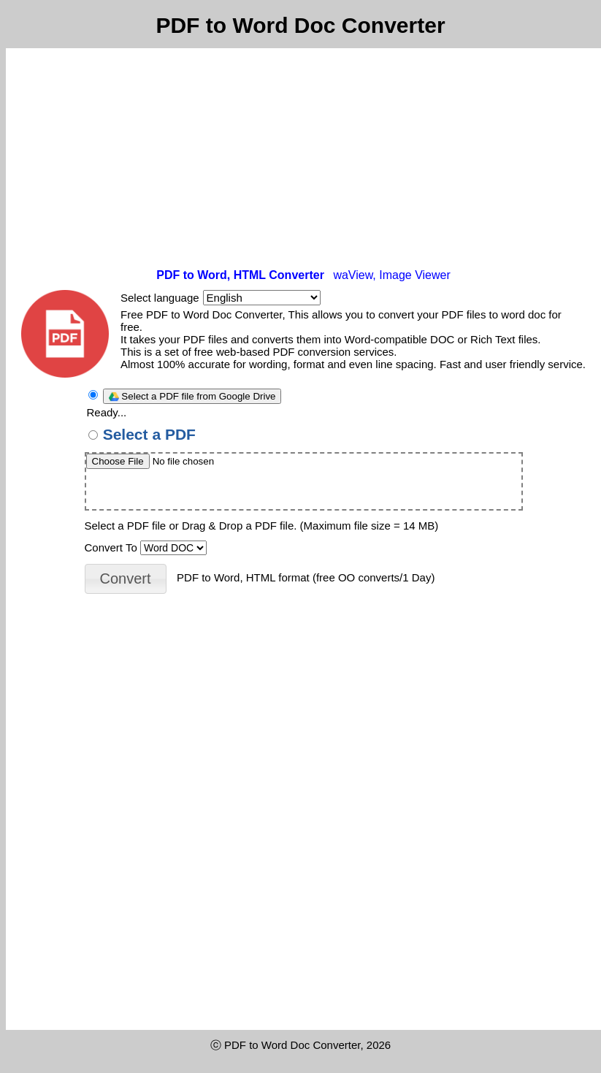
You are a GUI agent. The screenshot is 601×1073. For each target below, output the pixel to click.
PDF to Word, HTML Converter (240, 275)
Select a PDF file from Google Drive (192, 396)
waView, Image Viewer (391, 275)
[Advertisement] (303, 158)
